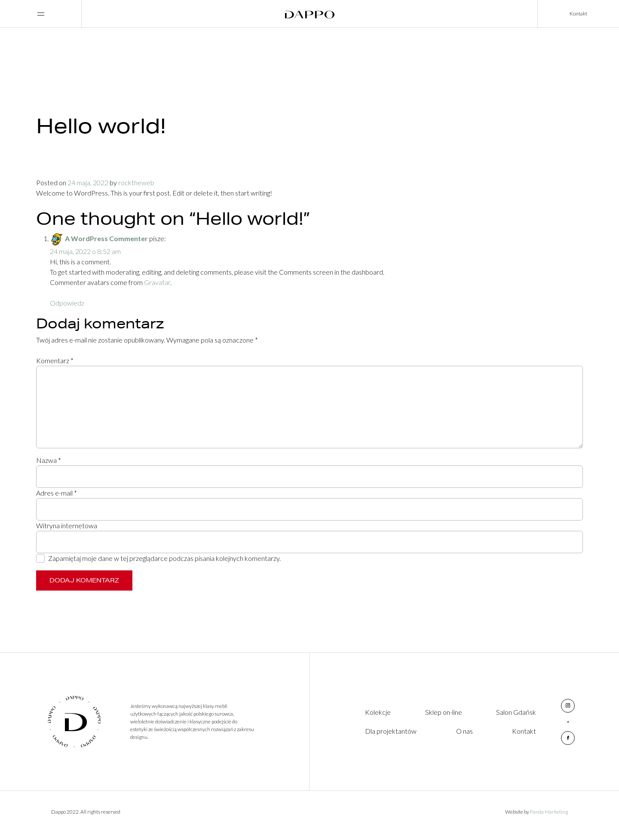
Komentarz (55, 360)
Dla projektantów (391, 731)
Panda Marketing (549, 811)
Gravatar (157, 282)
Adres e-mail (56, 493)
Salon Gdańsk (516, 712)
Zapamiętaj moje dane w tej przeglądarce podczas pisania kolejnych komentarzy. (164, 558)
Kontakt (578, 13)
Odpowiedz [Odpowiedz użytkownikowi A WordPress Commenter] (67, 303)
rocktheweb (136, 182)
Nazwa (48, 460)
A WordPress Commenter (106, 238)
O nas (464, 731)
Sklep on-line (443, 712)
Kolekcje (378, 712)
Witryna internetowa (66, 525)
